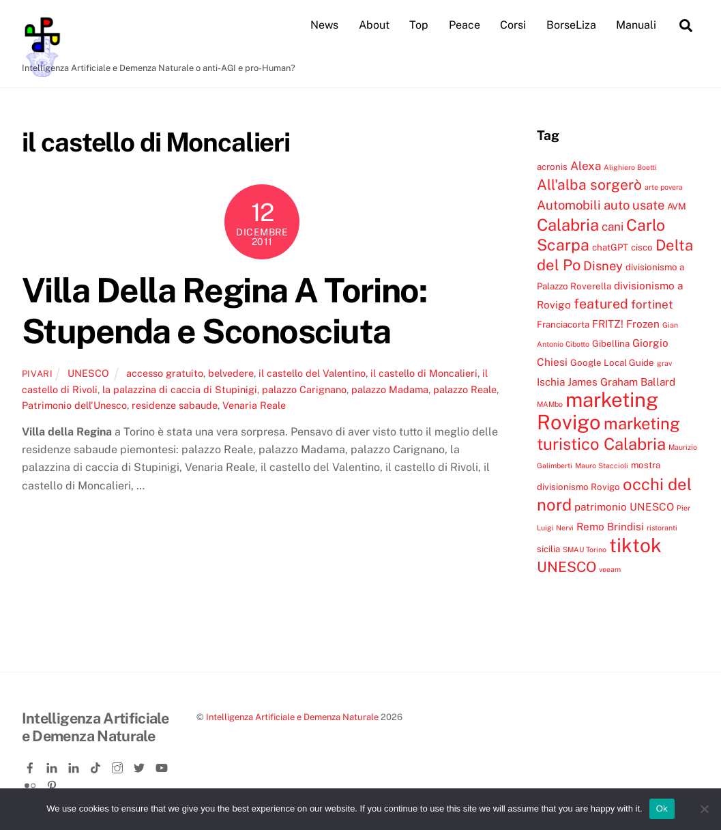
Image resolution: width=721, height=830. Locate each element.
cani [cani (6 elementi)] (612, 226)
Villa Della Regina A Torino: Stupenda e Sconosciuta (224, 310)
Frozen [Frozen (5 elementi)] (643, 323)
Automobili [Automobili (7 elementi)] (569, 204)
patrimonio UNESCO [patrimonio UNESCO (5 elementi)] (624, 506)
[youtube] (162, 765)
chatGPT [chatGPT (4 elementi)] (610, 247)
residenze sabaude (175, 405)
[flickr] (31, 783)
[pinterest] (53, 783)
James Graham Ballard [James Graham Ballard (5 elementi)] (621, 381)
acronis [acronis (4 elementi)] (552, 166)
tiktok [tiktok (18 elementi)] (635, 545)
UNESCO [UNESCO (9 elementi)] (566, 566)
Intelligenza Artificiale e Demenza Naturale (292, 717)
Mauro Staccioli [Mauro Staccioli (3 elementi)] (601, 465)
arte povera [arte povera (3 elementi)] (664, 187)
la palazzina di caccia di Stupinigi (179, 389)
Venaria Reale (254, 405)
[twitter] (140, 765)
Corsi (513, 24)
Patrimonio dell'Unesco (74, 405)
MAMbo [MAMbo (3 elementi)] (550, 404)
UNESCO (88, 373)
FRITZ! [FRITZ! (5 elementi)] (607, 323)
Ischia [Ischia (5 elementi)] (551, 381)
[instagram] (118, 765)
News (324, 24)
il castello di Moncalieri (423, 373)
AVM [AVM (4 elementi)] (676, 206)
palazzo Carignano (304, 389)
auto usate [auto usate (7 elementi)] (634, 204)
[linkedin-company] (75, 765)
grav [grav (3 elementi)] (664, 363)
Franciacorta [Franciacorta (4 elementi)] (563, 324)
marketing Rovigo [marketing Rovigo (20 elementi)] (597, 410)
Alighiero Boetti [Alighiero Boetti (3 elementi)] (630, 167)
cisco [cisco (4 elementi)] (642, 247)
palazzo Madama (389, 389)
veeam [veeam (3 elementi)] (610, 569)
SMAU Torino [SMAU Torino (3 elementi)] (584, 549)
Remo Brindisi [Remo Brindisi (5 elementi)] (610, 526)
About (374, 24)
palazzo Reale (465, 389)
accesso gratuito (164, 373)
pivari (37, 374)
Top (418, 24)
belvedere (231, 373)
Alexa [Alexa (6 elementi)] (585, 166)
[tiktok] (96, 765)
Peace (464, 24)
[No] (704, 809)
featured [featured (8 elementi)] (601, 303)
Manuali (636, 24)
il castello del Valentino (312, 373)
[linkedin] (53, 765)
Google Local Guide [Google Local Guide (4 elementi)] (612, 362)
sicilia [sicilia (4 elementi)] (548, 548)
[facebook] (31, 765)
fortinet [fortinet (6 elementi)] (652, 304)
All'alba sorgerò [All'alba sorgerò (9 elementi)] (589, 184)
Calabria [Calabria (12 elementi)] (568, 224)
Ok (662, 808)
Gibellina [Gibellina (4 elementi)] (611, 343)
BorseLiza (571, 24)
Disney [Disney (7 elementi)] (603, 265)
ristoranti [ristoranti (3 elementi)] (662, 528)
